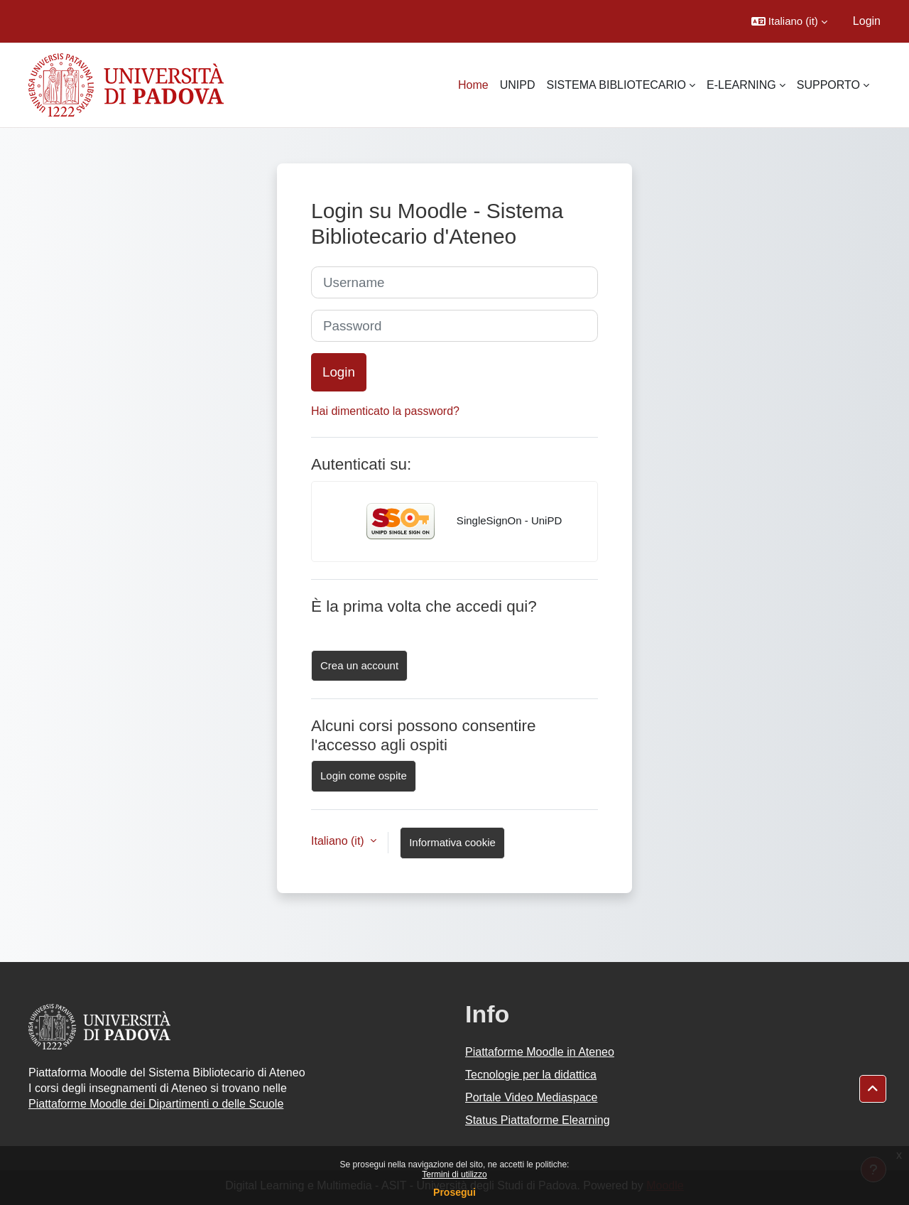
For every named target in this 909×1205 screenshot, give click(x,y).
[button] (789, 21)
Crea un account (359, 665)
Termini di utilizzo (454, 1174)
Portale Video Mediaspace (531, 1097)
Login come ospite (363, 775)
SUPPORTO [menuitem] (828, 85)
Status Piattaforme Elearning (537, 1120)
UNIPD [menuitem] (517, 85)
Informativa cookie (452, 842)
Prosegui (454, 1192)
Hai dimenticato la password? (385, 411)
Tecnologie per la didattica (531, 1075)
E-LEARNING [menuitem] (741, 85)
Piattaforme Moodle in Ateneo (539, 1052)
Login (867, 21)
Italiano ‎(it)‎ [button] (339, 841)
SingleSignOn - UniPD (454, 521)
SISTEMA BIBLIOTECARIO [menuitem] (616, 85)
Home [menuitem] (473, 85)
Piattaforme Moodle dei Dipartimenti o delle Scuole (155, 1104)
